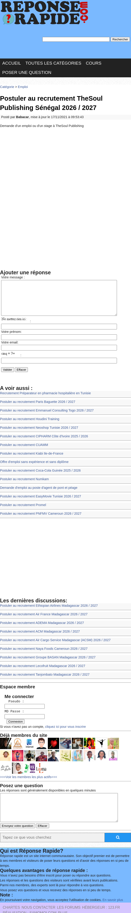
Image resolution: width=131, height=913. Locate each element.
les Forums (68, 894)
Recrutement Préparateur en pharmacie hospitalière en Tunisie (43, 393)
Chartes (11, 894)
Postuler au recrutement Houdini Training (28, 418)
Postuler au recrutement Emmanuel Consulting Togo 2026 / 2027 (45, 410)
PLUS (63, 899)
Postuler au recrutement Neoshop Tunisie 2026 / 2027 (37, 427)
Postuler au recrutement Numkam (23, 476)
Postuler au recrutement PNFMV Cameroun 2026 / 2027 (39, 509)
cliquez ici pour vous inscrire (62, 716)
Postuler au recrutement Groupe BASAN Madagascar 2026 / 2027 (45, 650)
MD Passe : (12, 702)
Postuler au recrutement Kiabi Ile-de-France (30, 451)
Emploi (22, 85)
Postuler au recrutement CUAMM (23, 443)
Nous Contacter (38, 894)
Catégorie (7, 85)
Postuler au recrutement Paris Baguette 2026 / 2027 (36, 402)
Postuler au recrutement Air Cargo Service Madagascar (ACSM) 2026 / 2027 (53, 633)
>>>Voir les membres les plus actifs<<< (27, 766)
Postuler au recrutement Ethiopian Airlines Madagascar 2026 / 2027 (46, 600)
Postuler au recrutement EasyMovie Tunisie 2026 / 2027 (39, 492)
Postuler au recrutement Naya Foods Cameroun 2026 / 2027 (42, 641)
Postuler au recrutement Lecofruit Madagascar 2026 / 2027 (40, 658)
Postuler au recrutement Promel (22, 501)
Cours (94, 61)
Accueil (11, 61)
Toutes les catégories (53, 61)
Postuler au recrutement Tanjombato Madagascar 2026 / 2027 (42, 666)
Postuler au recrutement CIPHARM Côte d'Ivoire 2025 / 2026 (42, 435)
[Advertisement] (65, 161)
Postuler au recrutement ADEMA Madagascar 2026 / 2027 (40, 617)
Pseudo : (12, 692)
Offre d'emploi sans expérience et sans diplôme (33, 459)
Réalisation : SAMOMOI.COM (29, 899)
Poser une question (26, 71)
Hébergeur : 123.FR (101, 894)
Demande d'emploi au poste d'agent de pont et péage (37, 484)
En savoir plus (107, 887)
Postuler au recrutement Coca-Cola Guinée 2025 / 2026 (38, 468)
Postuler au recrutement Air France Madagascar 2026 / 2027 (42, 609)
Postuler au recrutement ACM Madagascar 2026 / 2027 (38, 625)
